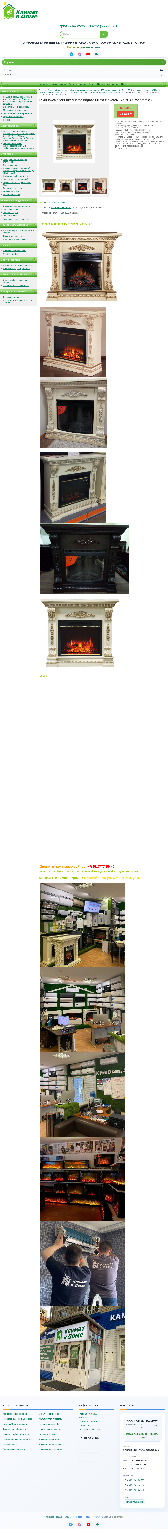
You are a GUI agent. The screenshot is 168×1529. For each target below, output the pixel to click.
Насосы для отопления (50, 1447)
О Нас (91, 82)
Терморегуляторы (48, 1432)
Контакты (43, 82)
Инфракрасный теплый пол (15, 174)
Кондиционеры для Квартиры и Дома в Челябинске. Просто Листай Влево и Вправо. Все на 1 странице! (18, 98)
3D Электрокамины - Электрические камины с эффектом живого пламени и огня (18, 144)
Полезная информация (107, 82)
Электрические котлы (50, 1442)
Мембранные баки (11, 193)
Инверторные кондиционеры (16, 105)
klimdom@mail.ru (134, 1500)
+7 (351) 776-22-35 (133, 1488)
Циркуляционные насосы (14, 249)
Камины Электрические (15, 1422)
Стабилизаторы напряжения (16, 284)
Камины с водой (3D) (49, 1422)
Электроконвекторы (49, 1437)
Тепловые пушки (10, 211)
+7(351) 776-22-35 (69, 25)
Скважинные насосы (12, 252)
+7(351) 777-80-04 (99, 25)
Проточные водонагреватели (16, 267)
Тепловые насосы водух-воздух (17, 111)
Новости (125, 82)
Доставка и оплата (77, 82)
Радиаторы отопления (13, 186)
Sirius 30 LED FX (59, 200)
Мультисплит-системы (13, 115)
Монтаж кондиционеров (15, 1412)
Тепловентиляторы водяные (16, 217)
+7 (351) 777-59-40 (133, 1483)
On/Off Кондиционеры (50, 1412)
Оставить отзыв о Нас (90, 1427)
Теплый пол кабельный (14, 1427)
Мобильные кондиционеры (15, 108)
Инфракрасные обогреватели (16, 204)
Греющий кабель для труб (16, 1432)
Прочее (6, 118)
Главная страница (88, 1412)
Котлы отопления (11, 189)
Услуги (63, 82)
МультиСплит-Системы (50, 1417)
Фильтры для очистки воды (15, 237)
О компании (85, 1424)
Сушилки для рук (11, 295)
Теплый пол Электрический (15, 177)
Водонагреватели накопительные (18, 263)
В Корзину (126, 112)
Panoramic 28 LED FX (61, 206)
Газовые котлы (10, 163)
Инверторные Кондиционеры (17, 1417)
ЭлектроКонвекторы (12, 207)
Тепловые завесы (11, 214)
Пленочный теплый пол (50, 1427)
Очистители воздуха (12, 234)
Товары (53, 82)
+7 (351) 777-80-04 (133, 1478)
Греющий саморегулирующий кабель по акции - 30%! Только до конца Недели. (18, 168)
